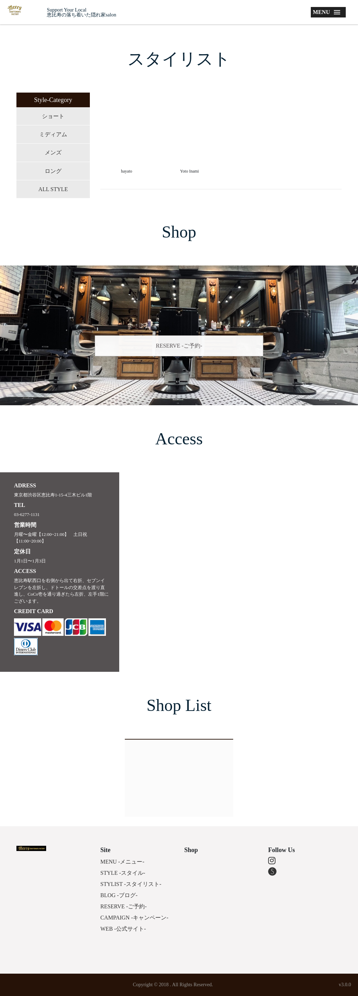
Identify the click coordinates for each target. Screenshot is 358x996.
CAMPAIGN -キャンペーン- (134, 918)
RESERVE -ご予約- (179, 346)
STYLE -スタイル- (122, 873)
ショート (53, 116)
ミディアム (53, 134)
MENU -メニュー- (122, 862)
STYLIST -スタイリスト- (130, 884)
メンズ (53, 152)
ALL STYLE (53, 189)
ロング (53, 171)
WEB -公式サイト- (123, 929)
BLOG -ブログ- (118, 895)
